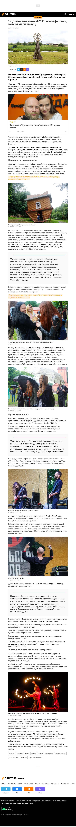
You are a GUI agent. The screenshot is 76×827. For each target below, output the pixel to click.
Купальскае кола (13, 757)
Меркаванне (28, 784)
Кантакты (12, 801)
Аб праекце (4, 801)
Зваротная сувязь (27, 803)
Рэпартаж (11, 753)
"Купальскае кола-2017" (35, 757)
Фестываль (24, 757)
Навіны (27, 753)
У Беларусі (20, 753)
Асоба (20, 784)
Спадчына (45, 784)
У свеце (40, 753)
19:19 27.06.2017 (13, 28)
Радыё (12, 122)
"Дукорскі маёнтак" (60, 753)
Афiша (37, 784)
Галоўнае (33, 753)
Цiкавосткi (55, 784)
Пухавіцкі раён (49, 753)
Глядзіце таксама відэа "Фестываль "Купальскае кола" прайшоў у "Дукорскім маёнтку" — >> (35, 296)
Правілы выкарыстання (23, 801)
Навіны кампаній (45, 801)
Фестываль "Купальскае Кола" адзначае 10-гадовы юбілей (35, 126)
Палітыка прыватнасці (59, 801)
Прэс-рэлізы (36, 801)
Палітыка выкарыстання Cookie (11, 803)
